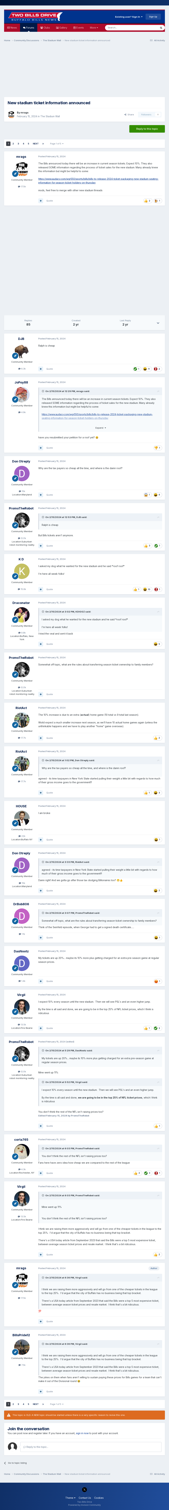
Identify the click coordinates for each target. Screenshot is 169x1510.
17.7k (22, 737)
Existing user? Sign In (128, 16)
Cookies (99, 1497)
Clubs (46, 27)
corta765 (21, 1139)
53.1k (22, 538)
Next (36, 143)
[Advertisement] (84, 71)
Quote (49, 200)
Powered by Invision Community (84, 1505)
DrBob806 (21, 904)
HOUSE (21, 806)
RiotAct (21, 708)
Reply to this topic (147, 128)
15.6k (22, 589)
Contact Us (85, 1497)
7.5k (21, 1365)
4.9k (22, 412)
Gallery (63, 27)
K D (21, 559)
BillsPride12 (21, 1335)
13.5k (22, 1024)
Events (80, 27)
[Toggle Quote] (43, 391)
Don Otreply (21, 461)
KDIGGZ (80, 611)
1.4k (21, 981)
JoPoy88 (21, 382)
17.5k (22, 186)
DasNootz (21, 951)
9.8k (22, 632)
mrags (25, 112)
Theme (70, 1497)
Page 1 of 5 (56, 143)
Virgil (21, 995)
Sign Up (153, 16)
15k (22, 491)
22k (21, 836)
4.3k (22, 1169)
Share (129, 114)
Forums (29, 29)
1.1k (22, 934)
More (94, 27)
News (13, 27)
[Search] (122, 27)
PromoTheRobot (21, 508)
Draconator (21, 603)
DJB (21, 339)
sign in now (82, 1433)
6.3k (22, 368)
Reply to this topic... (35, 1446)
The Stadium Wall (50, 116)
